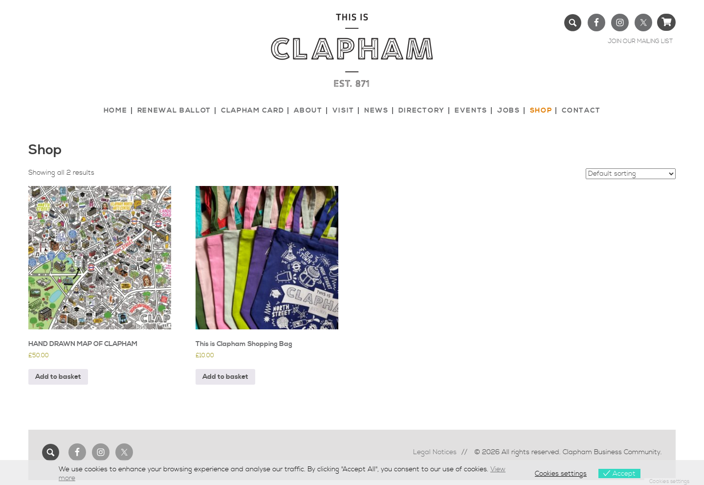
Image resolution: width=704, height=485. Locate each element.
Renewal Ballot (174, 110)
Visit (343, 110)
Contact (581, 110)
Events (471, 110)
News (376, 110)
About (308, 110)
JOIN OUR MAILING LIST (640, 41)
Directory (421, 110)
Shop (541, 110)
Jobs (508, 110)
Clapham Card (252, 110)
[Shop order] (631, 173)
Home (116, 110)
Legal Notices (435, 452)
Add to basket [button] (58, 376)
